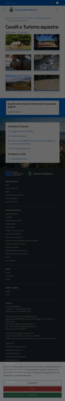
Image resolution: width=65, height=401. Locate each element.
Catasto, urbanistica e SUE (15, 230)
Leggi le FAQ (10, 343)
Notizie (8, 272)
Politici (8, 191)
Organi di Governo (12, 188)
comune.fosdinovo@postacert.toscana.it (23, 326)
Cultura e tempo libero (13, 234)
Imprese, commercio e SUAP (15, 244)
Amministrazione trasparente (16, 356)
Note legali (9, 366)
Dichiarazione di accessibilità (15, 370)
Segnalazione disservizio (14, 350)
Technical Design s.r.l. (20, 395)
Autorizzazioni (10, 227)
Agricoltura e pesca (12, 214)
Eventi (8, 294)
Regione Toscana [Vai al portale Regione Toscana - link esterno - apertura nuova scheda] (11, 3)
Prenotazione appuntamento (16, 346)
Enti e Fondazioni (11, 198)
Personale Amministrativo (15, 195)
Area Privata (10, 382)
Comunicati (9, 276)
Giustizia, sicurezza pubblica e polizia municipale (22, 240)
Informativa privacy (12, 360)
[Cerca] (56, 9)
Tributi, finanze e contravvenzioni (17, 254)
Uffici (7, 185)
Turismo (8, 257)
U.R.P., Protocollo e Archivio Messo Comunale (21, 316)
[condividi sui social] (11, 32)
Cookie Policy (10, 363)
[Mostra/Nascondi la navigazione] (4, 9)
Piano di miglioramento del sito (16, 373)
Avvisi (8, 279)
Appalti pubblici (11, 224)
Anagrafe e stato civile (13, 220)
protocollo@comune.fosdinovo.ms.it (22, 324)
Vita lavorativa (11, 260)
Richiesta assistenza (13, 353)
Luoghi (8, 291)
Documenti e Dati (12, 201)
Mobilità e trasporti (12, 247)
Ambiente (9, 217)
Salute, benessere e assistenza (16, 250)
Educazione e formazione (14, 237)
